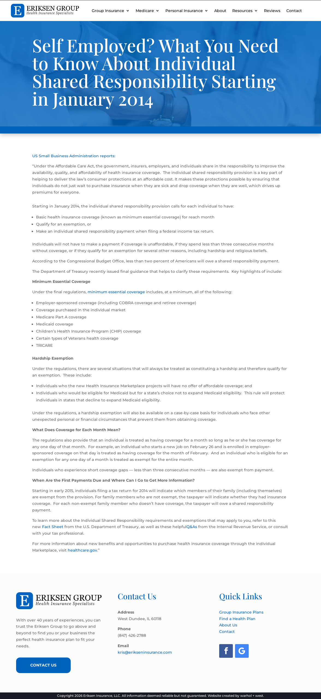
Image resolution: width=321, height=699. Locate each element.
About (220, 10)
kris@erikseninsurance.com (145, 652)
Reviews (272, 10)
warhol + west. (252, 696)
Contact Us (43, 665)
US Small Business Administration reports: (73, 155)
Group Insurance (108, 10)
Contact (294, 10)
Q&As (192, 526)
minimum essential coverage (116, 291)
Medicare (145, 10)
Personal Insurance (184, 10)
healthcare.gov (82, 550)
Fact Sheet (53, 526)
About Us (228, 625)
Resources (242, 10)
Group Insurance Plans (241, 612)
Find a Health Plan (237, 618)
